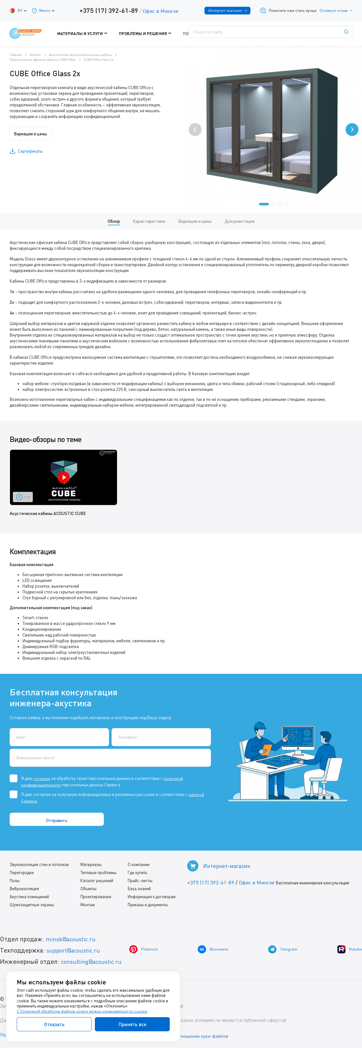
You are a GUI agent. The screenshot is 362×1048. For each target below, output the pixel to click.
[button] (264, 204)
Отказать (54, 1024)
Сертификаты (30, 151)
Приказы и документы (146, 904)
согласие (42, 778)
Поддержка (191, 33)
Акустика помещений (29, 896)
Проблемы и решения (149, 33)
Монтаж (86, 904)
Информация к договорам (150, 896)
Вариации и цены (32, 133)
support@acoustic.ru (75, 950)
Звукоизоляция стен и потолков (39, 864)
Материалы (90, 864)
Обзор (114, 221)
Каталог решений (95, 880)
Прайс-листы (138, 880)
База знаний (137, 888)
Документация (240, 221)
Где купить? (224, 33)
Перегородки (22, 872)
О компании (137, 864)
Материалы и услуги (99, 33)
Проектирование (94, 896)
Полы (15, 880)
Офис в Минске (159, 11)
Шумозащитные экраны (32, 904)
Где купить (135, 872)
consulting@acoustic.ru (94, 961)
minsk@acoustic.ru (72, 939)
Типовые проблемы (97, 872)
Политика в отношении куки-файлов (196, 1035)
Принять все (132, 1024)
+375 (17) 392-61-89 (107, 10)
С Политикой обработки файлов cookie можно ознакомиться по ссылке (83, 1011)
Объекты (87, 888)
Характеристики (149, 221)
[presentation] (195, 129)
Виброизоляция (24, 888)
